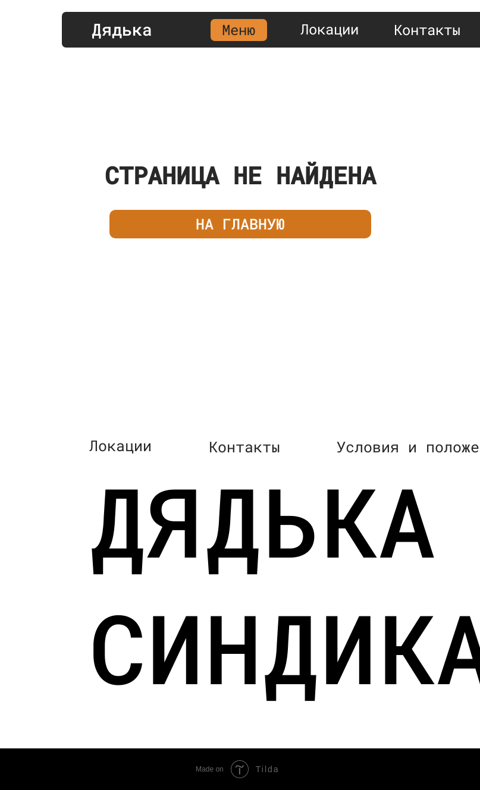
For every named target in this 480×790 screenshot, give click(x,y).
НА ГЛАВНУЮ (240, 224)
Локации (329, 29)
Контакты (427, 29)
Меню (238, 29)
